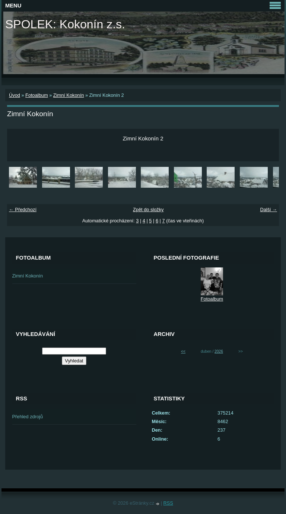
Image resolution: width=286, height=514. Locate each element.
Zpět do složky (148, 209)
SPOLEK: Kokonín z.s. (65, 24)
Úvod (14, 95)
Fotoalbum (36, 95)
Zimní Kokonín (68, 95)
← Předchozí (22, 209)
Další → (268, 209)
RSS (168, 503)
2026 (218, 351)
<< (183, 351)
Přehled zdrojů (27, 416)
